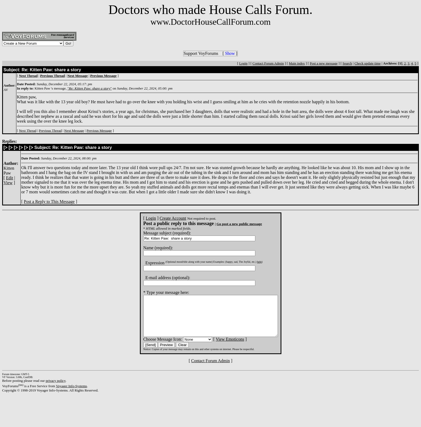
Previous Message (99, 131)
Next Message (74, 131)
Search (347, 63)
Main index (297, 63)
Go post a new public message (231, 224)
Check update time (367, 63)
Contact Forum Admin (268, 63)
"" (89, 88)
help (251, 261)
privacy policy (56, 389)
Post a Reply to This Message (49, 201)
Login (243, 63)
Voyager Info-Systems (71, 394)
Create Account (164, 218)
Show (230, 53)
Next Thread (27, 131)
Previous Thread (50, 131)
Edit (9, 178)
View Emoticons (222, 347)
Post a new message (324, 63)
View (8, 182)
